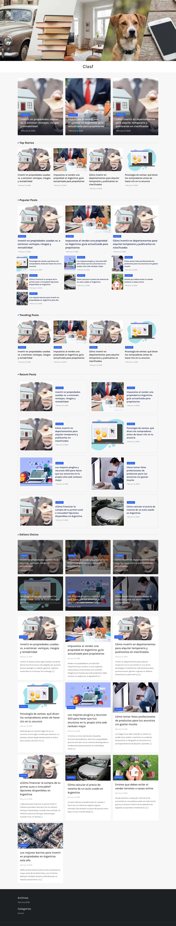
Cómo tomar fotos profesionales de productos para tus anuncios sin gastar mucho (141, 263)
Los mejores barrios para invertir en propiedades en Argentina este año (40, 856)
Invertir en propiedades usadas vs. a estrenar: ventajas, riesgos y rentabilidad (40, 123)
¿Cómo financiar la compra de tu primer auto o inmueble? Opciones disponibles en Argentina (44, 282)
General (25, 115)
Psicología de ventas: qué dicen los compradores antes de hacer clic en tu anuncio (141, 178)
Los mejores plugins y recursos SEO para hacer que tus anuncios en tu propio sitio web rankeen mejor (92, 263)
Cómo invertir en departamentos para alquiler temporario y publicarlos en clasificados (135, 123)
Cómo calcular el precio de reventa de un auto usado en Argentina (141, 509)
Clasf (88, 66)
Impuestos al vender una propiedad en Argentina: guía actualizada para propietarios (86, 123)
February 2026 (24, 902)
